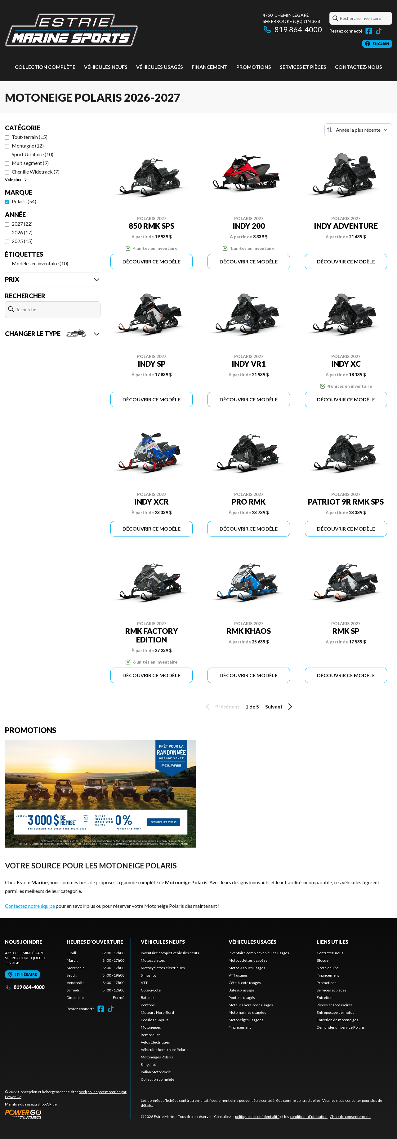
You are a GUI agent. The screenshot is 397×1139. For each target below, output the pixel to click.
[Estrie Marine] (71, 30)
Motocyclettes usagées (248, 960)
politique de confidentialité (257, 1116)
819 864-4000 (292, 29)
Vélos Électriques (155, 1042)
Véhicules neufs (105, 67)
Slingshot (148, 975)
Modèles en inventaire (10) (40, 263)
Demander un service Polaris (341, 1027)
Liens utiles (332, 942)
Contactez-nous (358, 67)
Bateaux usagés (242, 990)
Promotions (253, 67)
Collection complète (45, 67)
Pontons (148, 1005)
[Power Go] (68, 1114)
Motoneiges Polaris (157, 1057)
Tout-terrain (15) (29, 137)
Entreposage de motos (335, 1012)
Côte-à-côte (151, 990)
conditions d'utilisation (309, 1116)
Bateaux (147, 997)
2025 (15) (22, 241)
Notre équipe (328, 967)
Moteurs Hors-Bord (157, 1012)
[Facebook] (368, 31)
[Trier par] (358, 129)
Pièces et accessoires (335, 1005)
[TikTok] (378, 31)
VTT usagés (238, 975)
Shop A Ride (47, 1104)
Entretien (324, 997)
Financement (209, 67)
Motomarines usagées (247, 1012)
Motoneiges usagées (246, 1020)
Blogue (322, 960)
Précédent (221, 706)
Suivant (279, 706)
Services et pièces (303, 67)
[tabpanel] (96, 975)
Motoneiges (151, 1027)
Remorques (151, 1034)
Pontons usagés (242, 997)
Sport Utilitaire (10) (32, 154)
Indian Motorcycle (156, 1072)
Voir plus (16, 179)
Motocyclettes (153, 960)
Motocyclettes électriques (163, 967)
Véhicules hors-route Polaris (164, 1049)
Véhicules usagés (159, 67)
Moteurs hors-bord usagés (251, 1005)
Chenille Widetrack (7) (36, 171)
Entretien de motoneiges (337, 1020)
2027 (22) (22, 224)
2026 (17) (22, 232)
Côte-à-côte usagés (245, 982)
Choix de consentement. (350, 1116)
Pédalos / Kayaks (154, 1020)
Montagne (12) (28, 145)
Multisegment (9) (30, 163)
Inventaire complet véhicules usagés (259, 953)
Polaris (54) (24, 201)
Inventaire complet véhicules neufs (170, 953)
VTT (144, 982)
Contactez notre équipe (30, 906)
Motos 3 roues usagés (247, 967)
